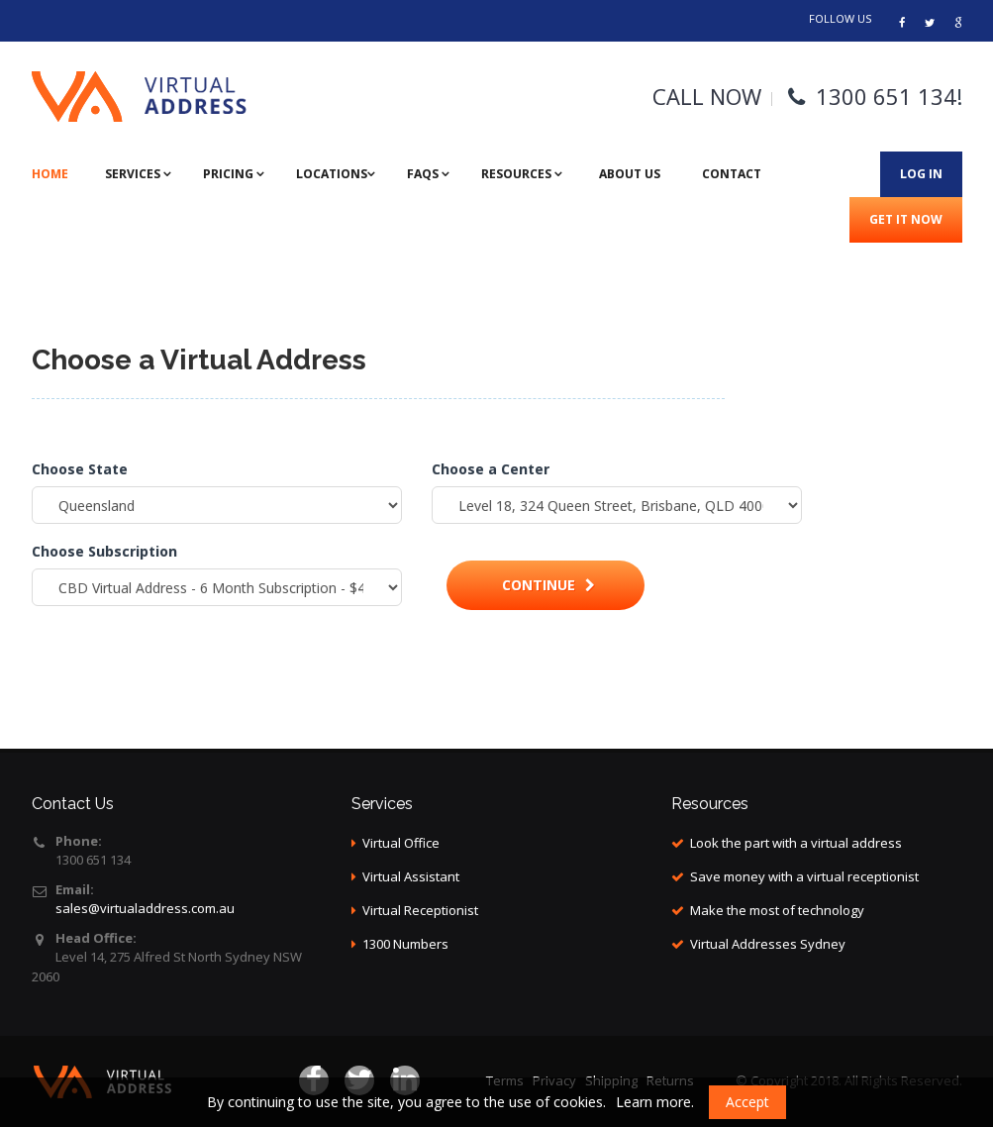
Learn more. (655, 1101)
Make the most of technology (777, 910)
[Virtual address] (902, 22)
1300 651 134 (886, 96)
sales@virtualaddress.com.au (145, 908)
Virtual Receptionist (420, 910)
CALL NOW (706, 96)
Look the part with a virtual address (796, 843)
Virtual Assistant (410, 876)
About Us (629, 173)
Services (134, 173)
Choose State (80, 469)
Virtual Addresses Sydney (767, 944)
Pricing (229, 173)
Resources (517, 173)
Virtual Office (401, 843)
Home (50, 173)
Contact (731, 173)
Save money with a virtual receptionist (804, 876)
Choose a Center (490, 469)
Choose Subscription (104, 551)
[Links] (958, 22)
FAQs (424, 173)
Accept (747, 1101)
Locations (331, 173)
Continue (548, 584)
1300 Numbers (405, 944)
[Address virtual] (930, 22)
